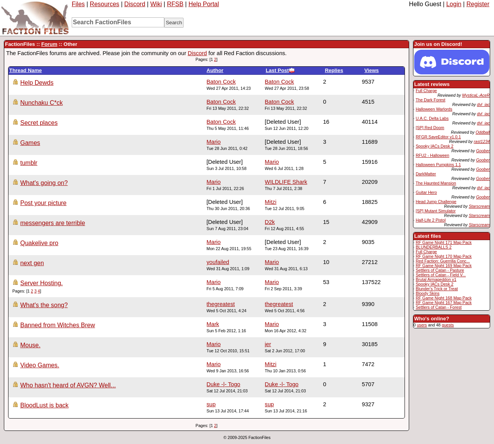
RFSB (175, 4)
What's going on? (43, 183)
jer (268, 344)
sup (269, 404)
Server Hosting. (41, 283)
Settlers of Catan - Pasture (440, 270)
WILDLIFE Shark (286, 182)
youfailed (218, 262)
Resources (104, 4)
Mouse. (30, 345)
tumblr (28, 163)
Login (453, 4)
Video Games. (39, 365)
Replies (334, 70)
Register (477, 4)
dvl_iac (483, 104)
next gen (32, 263)
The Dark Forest (430, 100)
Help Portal (204, 4)
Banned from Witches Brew (57, 325)
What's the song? (43, 305)
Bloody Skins (428, 293)
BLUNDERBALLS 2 (434, 247)
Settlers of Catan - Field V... (441, 274)
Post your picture (43, 203)
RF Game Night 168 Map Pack (444, 298)
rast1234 (482, 141)
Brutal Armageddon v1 (436, 279)
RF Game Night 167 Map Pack (444, 302)
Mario (214, 142)
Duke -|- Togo (281, 384)
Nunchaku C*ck (41, 102)
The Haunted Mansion (436, 183)
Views (371, 70)
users (422, 325)
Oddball (482, 132)
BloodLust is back (44, 405)
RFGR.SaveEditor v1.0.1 (438, 137)
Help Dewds (36, 82)
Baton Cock (279, 82)
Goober (483, 150)
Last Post (280, 70)
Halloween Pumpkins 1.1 (438, 164)
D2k (270, 222)
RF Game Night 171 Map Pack (444, 242)
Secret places (38, 122)
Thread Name (25, 70)
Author (215, 70)
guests (448, 325)
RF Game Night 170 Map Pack (444, 256)
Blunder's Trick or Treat (437, 288)
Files (78, 4)
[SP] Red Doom (430, 127)
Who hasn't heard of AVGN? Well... (68, 385)
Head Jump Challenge (436, 201)
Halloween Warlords (434, 109)
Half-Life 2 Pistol (431, 220)
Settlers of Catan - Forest (439, 307)
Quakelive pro (39, 243)
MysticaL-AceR (476, 95)
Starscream (479, 206)
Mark (213, 324)
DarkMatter (426, 174)
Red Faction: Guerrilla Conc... (443, 261)
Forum (49, 44)
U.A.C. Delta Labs (432, 118)
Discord (134, 4)
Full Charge (426, 90)
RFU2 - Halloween (432, 155)
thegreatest (279, 304)
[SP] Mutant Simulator (436, 211)
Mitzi (271, 202)
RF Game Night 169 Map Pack (444, 265)
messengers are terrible (52, 223)
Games (30, 143)
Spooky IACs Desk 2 (435, 146)
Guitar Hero (426, 192)
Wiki (156, 4)
